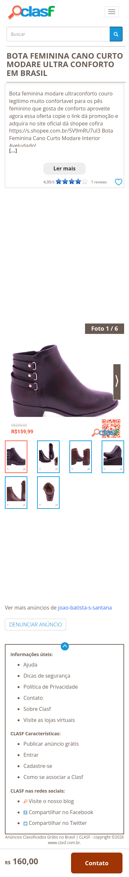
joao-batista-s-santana (85, 607)
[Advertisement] (64, 255)
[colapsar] (112, 11)
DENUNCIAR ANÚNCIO (35, 624)
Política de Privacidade (50, 686)
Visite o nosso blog (48, 801)
